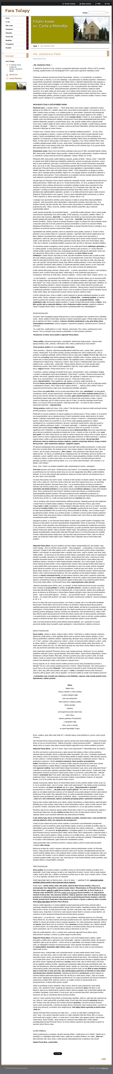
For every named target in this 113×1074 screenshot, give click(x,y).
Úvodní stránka (70, 4)
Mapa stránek (86, 4)
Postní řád (9, 36)
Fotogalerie (10, 44)
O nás (8, 22)
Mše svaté (9, 25)
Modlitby (9, 40)
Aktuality (9, 33)
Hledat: (85, 13)
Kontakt (8, 48)
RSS (99, 4)
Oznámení (9, 29)
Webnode (104, 1068)
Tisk (108, 4)
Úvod (35, 46)
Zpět (104, 1059)
